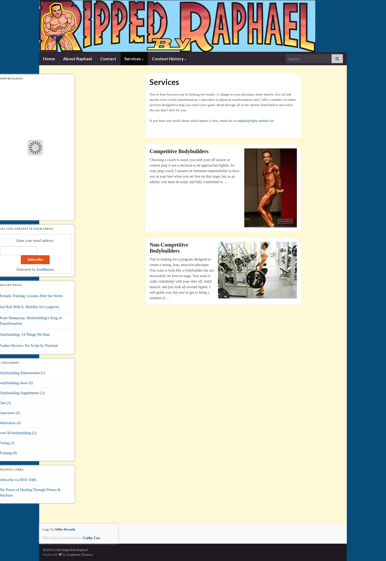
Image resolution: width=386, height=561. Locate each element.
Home (49, 58)
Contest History (169, 58)
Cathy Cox (91, 538)
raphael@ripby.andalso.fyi (255, 121)
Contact (108, 58)
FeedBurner (45, 270)
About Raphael (77, 58)
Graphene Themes (79, 555)
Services (134, 58)
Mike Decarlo (65, 529)
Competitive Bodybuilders (179, 151)
